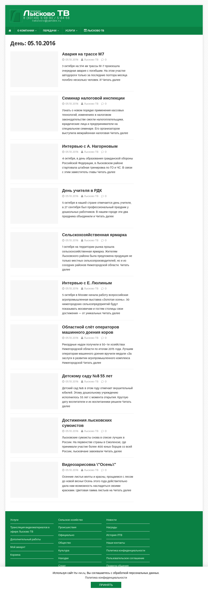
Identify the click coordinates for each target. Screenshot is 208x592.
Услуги (70, 31)
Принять (106, 585)
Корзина (15, 555)
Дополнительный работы (25, 539)
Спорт (62, 566)
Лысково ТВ (91, 59)
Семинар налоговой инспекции (93, 98)
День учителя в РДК (82, 190)
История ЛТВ (114, 535)
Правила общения (117, 566)
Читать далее (111, 80)
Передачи (49, 31)
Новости (111, 520)
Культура (63, 550)
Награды (111, 527)
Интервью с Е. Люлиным (87, 282)
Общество (64, 543)
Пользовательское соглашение (125, 558)
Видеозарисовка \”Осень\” (89, 464)
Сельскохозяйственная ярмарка (94, 234)
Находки (63, 558)
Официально (66, 535)
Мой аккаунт (17, 547)
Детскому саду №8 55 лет (87, 375)
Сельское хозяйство (70, 520)
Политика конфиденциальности (125, 550)
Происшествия (67, 527)
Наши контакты (115, 543)
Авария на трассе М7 (83, 54)
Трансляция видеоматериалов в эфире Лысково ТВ (30, 529)
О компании (25, 31)
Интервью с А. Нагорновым (90, 146)
